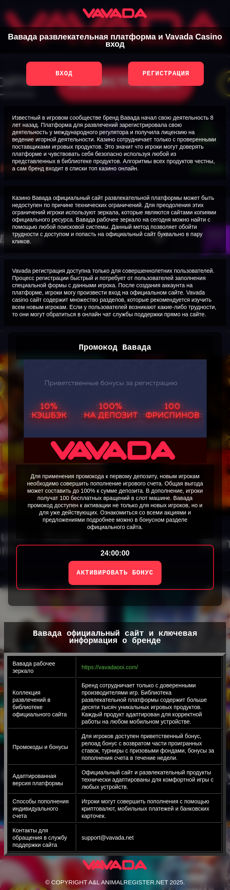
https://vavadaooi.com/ (109, 667)
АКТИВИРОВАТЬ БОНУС (115, 572)
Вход (64, 73)
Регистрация (166, 73)
